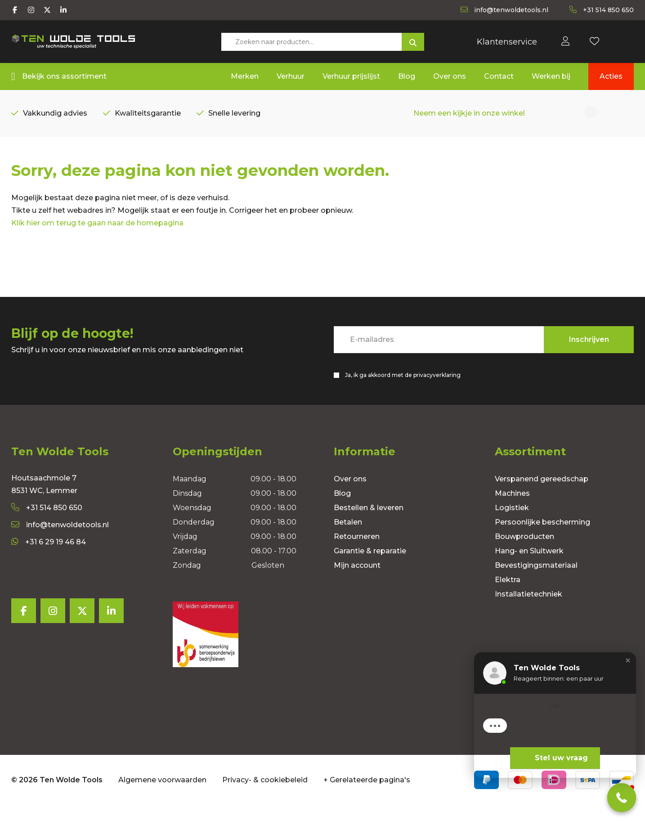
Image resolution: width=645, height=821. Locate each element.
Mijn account (357, 581)
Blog (342, 509)
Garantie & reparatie (370, 567)
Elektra (507, 596)
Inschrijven (589, 353)
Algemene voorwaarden (162, 795)
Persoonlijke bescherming (542, 538)
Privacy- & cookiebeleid (265, 795)
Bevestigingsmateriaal (536, 581)
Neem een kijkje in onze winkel (469, 115)
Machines (512, 509)
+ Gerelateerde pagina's (366, 795)
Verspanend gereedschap (541, 495)
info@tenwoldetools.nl (60, 541)
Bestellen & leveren (368, 524)
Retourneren (357, 552)
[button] (627, 660)
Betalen (348, 538)
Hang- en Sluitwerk (529, 567)
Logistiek (512, 524)
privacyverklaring (437, 389)
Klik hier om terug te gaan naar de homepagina (97, 237)
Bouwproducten (524, 552)
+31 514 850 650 (46, 524)
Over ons (350, 495)
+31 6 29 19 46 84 (48, 558)
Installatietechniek (528, 610)
